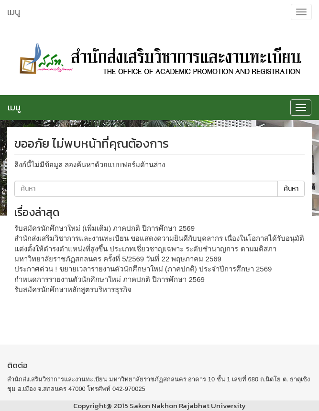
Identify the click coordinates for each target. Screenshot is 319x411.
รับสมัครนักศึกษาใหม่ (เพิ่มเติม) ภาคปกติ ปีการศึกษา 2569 (104, 228)
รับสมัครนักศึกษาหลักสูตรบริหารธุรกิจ (73, 289)
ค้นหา (291, 189)
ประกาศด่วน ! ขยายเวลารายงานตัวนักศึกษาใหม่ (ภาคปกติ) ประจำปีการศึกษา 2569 (143, 269)
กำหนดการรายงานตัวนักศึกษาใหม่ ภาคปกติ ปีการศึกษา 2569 (109, 279)
